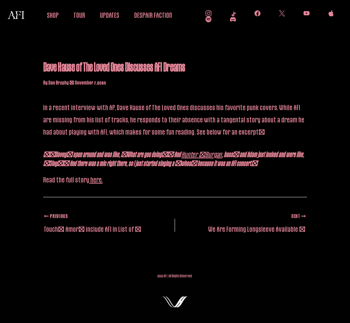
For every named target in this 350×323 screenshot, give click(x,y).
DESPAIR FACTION (153, 15)
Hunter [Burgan (201, 154)
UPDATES (109, 15)
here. (96, 179)
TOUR (79, 15)
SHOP (53, 15)
